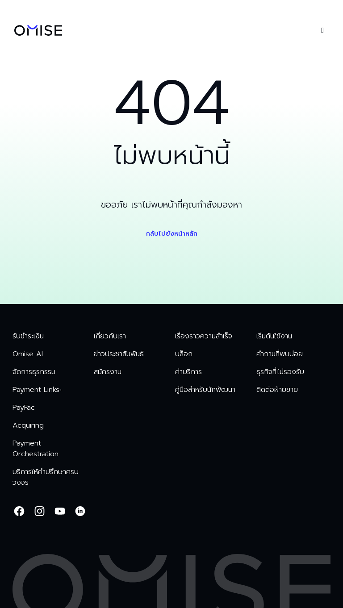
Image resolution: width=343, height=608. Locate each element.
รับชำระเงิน (28, 336)
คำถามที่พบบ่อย (279, 354)
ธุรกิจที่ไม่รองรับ (280, 371)
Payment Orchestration (36, 448)
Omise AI (28, 354)
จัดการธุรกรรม (34, 371)
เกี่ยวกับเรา (110, 336)
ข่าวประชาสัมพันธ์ (119, 354)
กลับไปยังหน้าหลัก (171, 233)
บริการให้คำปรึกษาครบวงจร (46, 477)
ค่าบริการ (188, 371)
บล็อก (183, 354)
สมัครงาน (107, 371)
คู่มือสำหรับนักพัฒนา (205, 389)
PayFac (24, 407)
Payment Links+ (38, 389)
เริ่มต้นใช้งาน (274, 336)
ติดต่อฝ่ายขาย (277, 389)
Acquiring (28, 425)
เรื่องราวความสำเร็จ (203, 336)
